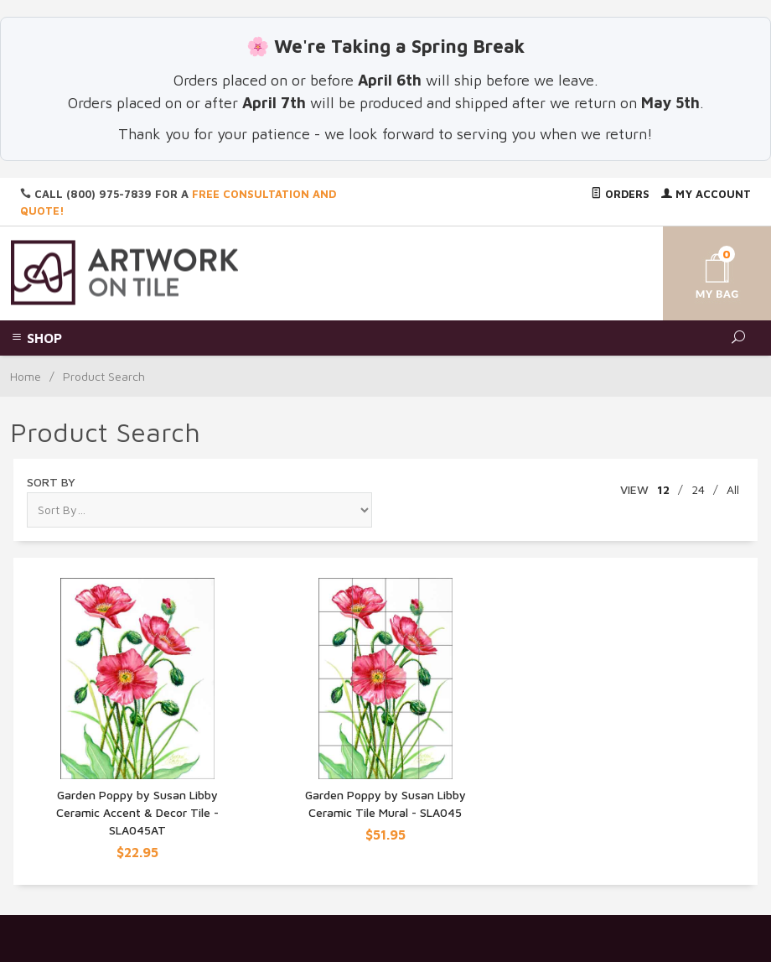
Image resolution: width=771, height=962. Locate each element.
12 (663, 489)
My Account (706, 193)
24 (698, 489)
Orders (620, 193)
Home (25, 376)
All (733, 489)
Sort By (51, 482)
